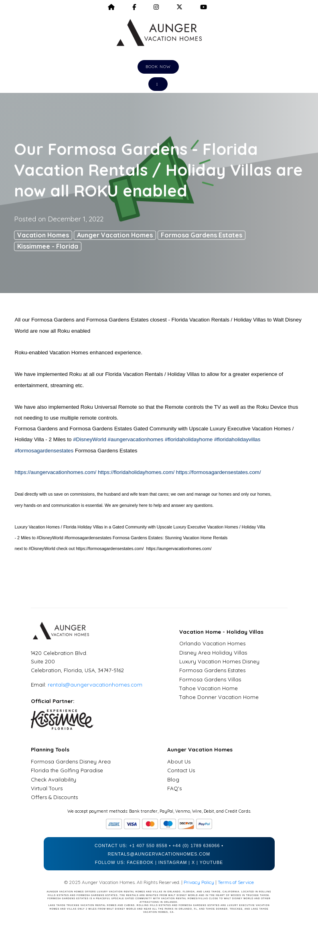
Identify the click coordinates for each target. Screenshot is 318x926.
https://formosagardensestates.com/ (218, 472)
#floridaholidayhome (189, 439)
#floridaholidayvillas (237, 439)
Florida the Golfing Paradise (67, 770)
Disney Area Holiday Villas (213, 652)
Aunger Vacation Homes (115, 235)
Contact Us (181, 770)
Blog (173, 779)
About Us (178, 761)
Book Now (158, 66)
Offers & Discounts (54, 797)
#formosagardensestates (44, 451)
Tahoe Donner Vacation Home (219, 697)
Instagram (172, 862)
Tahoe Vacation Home (208, 688)
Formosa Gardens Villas (210, 679)
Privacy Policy (199, 882)
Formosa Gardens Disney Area (71, 761)
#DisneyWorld (89, 439)
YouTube (211, 862)
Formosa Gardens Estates (201, 235)
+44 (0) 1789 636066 (196, 845)
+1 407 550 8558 (148, 845)
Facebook (140, 862)
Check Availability (53, 779)
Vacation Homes (43, 235)
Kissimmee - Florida (47, 246)
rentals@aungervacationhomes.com (95, 684)
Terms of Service (236, 882)
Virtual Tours (47, 788)
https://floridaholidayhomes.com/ (136, 472)
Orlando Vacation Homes (212, 643)
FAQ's (174, 788)
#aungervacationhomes (136, 439)
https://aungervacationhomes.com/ (56, 472)
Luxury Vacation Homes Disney (219, 661)
